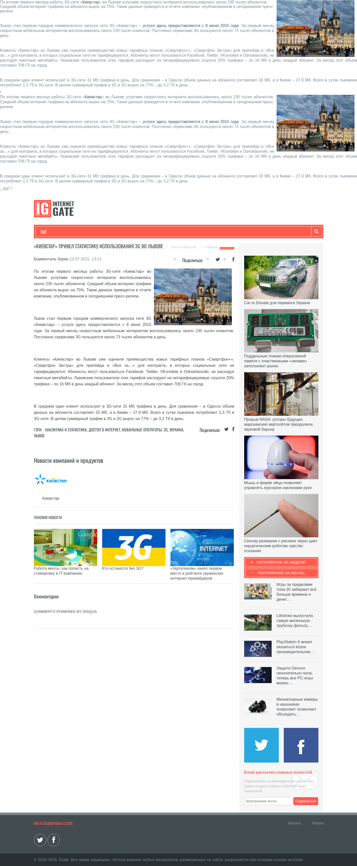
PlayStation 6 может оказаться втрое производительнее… (296, 647)
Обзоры (167, 231)
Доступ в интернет (104, 430)
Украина (176, 430)
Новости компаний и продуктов (68, 460)
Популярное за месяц (281, 573)
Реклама (317, 822)
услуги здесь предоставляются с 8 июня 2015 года (190, 26)
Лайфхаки (144, 231)
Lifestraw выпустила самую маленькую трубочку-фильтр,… (295, 621)
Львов (39, 436)
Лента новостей (184, 247)
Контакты (294, 822)
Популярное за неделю (281, 562)
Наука (122, 231)
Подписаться (305, 801)
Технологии (50, 231)
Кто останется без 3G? (123, 568)
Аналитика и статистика (66, 430)
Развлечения (76, 231)
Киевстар (90, 2)
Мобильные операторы (142, 430)
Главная (210, 247)
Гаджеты (190, 231)
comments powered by (65, 599)
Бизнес (102, 231)
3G (166, 430)
